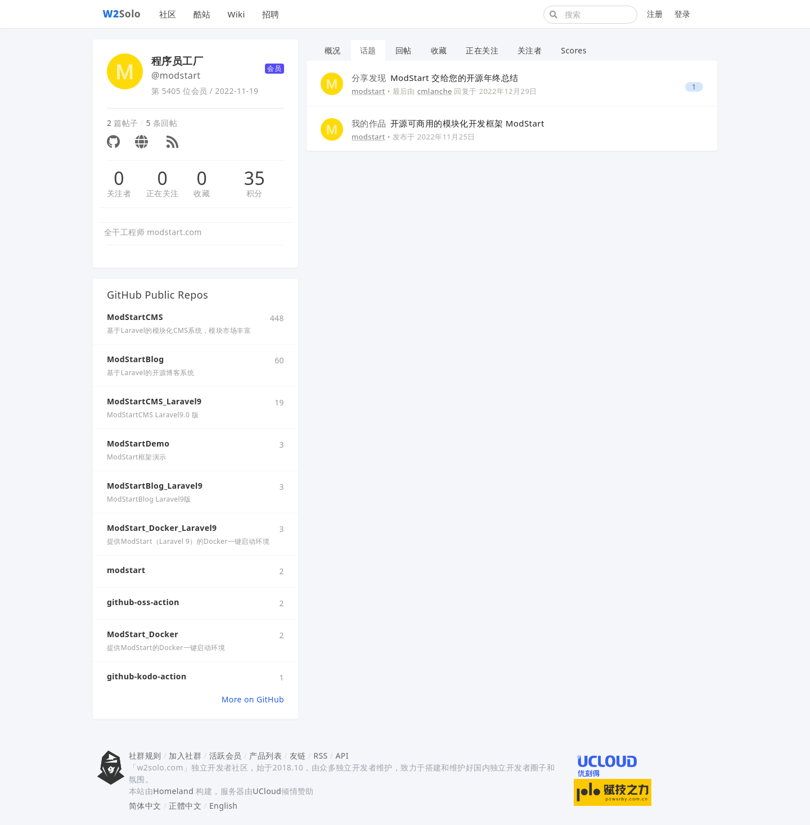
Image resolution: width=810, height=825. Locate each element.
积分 (254, 193)
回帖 (403, 50)
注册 (655, 13)
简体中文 (145, 805)
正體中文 (185, 805)
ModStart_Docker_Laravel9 (162, 527)
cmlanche (434, 91)
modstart (126, 570)
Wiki (236, 14)
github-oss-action (143, 602)
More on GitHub (253, 699)
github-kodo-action (146, 676)
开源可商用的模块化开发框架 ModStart (448, 123)
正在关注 (162, 193)
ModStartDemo (138, 443)
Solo (122, 13)
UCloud (267, 791)
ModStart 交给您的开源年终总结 (435, 77)
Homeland (173, 791)
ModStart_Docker (142, 634)
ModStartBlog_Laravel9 (154, 485)
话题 (368, 50)
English (223, 805)
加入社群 (185, 755)
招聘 (271, 14)
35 (254, 178)
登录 (682, 13)
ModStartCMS (135, 317)
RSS (320, 755)
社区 (168, 14)
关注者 (119, 193)
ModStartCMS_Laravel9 (154, 401)
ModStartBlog (135, 359)
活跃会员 (225, 755)
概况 (333, 50)
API (341, 755)
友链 (298, 755)
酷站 (202, 14)
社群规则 (145, 755)
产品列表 (265, 755)
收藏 (202, 193)
